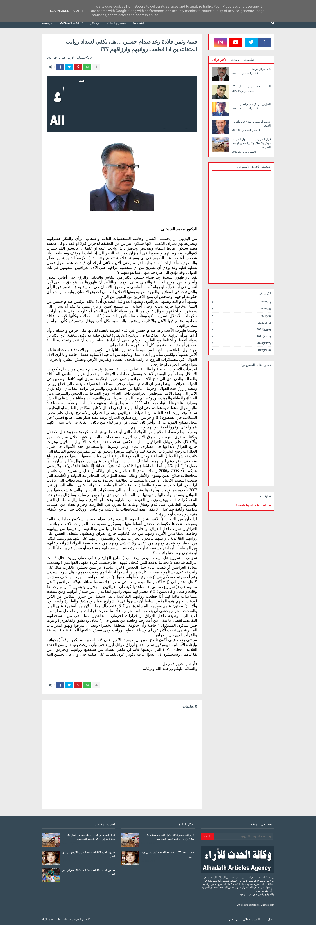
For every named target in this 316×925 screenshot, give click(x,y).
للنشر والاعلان (251, 919)
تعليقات (249, 60)
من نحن (233, 919)
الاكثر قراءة (220, 60)
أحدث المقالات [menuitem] (70, 23)
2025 (266, 309)
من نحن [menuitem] (95, 23)
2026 (266, 302)
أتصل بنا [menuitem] (138, 23)
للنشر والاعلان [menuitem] (116, 23)
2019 (264, 350)
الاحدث (235, 60)
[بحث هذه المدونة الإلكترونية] (243, 836)
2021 (264, 336)
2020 (264, 343)
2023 (264, 323)
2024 (265, 316)
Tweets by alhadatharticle (253, 505)
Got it (78, 11)
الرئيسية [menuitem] (47, 23)
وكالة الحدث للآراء (52, 919)
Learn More (59, 11)
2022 (264, 329)
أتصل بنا (269, 919)
